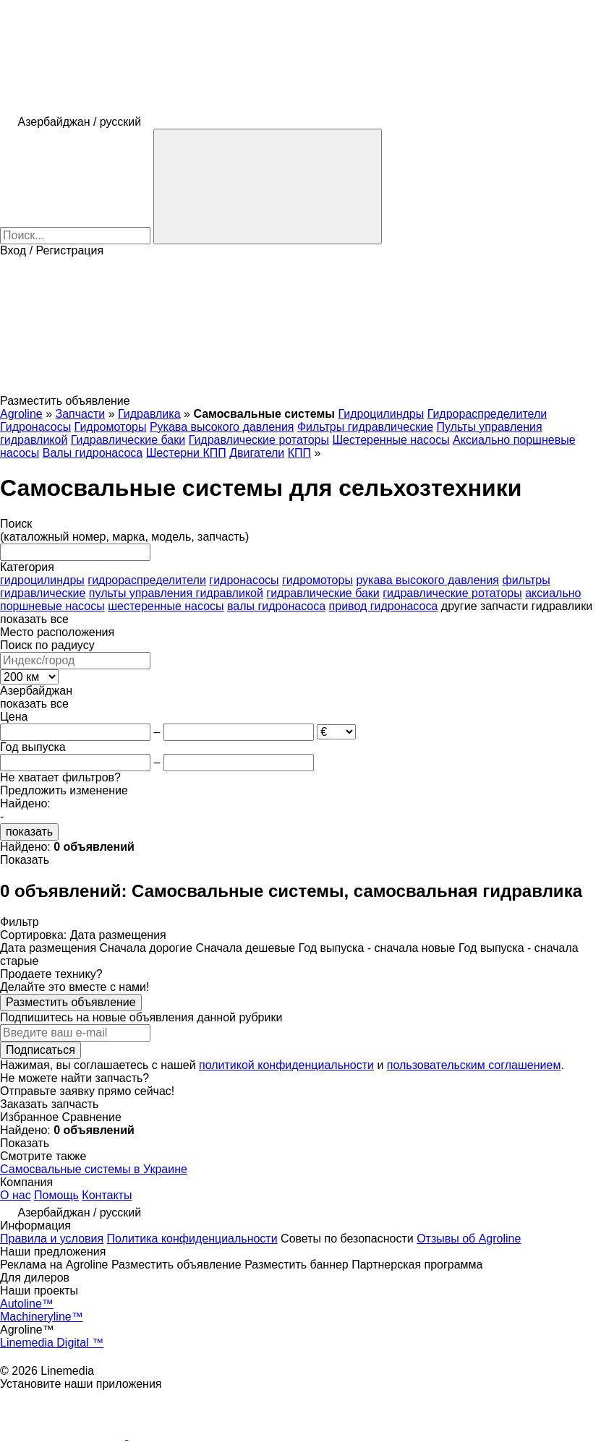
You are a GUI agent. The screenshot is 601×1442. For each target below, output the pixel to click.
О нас (15, 1195)
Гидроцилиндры (381, 414)
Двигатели (256, 453)
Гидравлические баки (128, 440)
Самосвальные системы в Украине (93, 1169)
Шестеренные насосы (390, 440)
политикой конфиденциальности (286, 1065)
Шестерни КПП (186, 453)
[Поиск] (267, 186)
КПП (299, 453)
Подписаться (40, 1050)
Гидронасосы (35, 427)
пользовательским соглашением (474, 1065)
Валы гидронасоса (92, 453)
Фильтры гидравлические (365, 427)
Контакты (107, 1195)
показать (29, 831)
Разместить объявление (71, 1002)
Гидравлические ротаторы (259, 440)
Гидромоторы (110, 427)
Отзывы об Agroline (469, 1238)
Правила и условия (51, 1238)
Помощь (56, 1195)
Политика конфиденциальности (192, 1238)
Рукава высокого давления (222, 427)
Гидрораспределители (487, 414)
